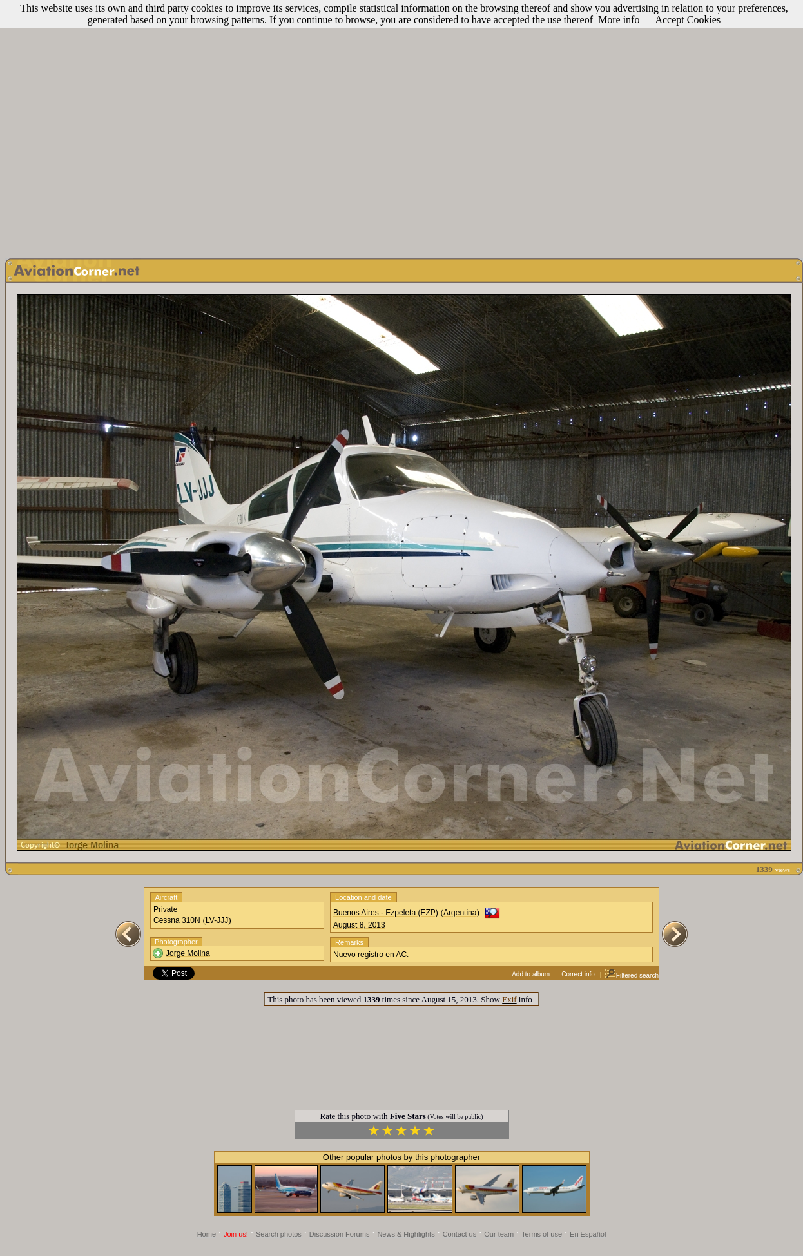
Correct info (578, 974)
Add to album (531, 974)
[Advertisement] (399, 126)
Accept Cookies (688, 19)
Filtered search (631, 975)
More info (618, 19)
